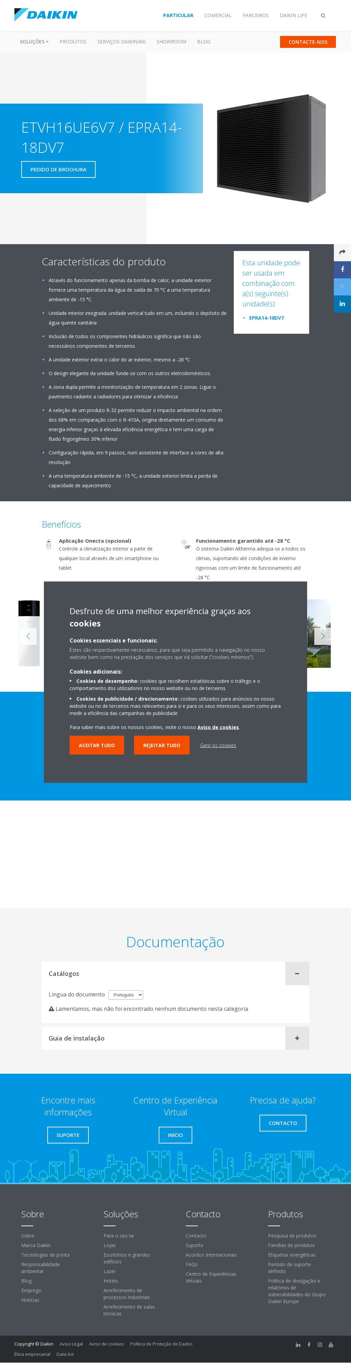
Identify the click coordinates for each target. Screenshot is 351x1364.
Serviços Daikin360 (121, 41)
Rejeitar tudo (161, 745)
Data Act (65, 1354)
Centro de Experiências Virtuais (211, 1277)
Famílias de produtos (291, 1245)
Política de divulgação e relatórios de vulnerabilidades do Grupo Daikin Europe (297, 1291)
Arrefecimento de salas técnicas (129, 1310)
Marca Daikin (35, 1245)
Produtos (73, 41)
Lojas (110, 1245)
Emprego (31, 1290)
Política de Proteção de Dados (161, 1344)
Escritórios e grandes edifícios (127, 1258)
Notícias (30, 1300)
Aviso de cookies (106, 1344)
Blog (203, 41)
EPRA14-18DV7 (266, 318)
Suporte (194, 1245)
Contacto (196, 1235)
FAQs (192, 1264)
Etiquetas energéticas (292, 1255)
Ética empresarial (32, 1354)
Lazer (110, 1271)
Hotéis (111, 1280)
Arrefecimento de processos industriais (127, 1293)
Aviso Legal (71, 1344)
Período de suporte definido (289, 1267)
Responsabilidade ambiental (40, 1267)
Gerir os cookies (218, 745)
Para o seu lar (119, 1235)
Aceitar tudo (97, 745)
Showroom (171, 41)
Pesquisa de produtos (292, 1235)
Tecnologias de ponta (45, 1255)
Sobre (27, 1235)
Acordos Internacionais (211, 1255)
